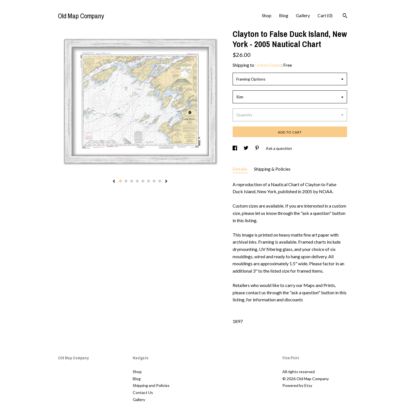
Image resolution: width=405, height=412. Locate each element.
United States (268, 65)
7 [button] (154, 181)
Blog (283, 15)
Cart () (325, 15)
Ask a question (279, 148)
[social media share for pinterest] (257, 148)
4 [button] (137, 181)
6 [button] (148, 181)
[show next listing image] (166, 182)
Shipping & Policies (272, 169)
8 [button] (159, 181)
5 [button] (142, 181)
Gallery (303, 15)
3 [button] (131, 181)
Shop (266, 15)
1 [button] (120, 181)
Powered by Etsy (297, 385)
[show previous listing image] (113, 182)
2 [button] (126, 181)
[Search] (345, 16)
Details (240, 169)
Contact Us (143, 392)
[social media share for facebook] (235, 148)
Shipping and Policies (151, 385)
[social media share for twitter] (246, 148)
